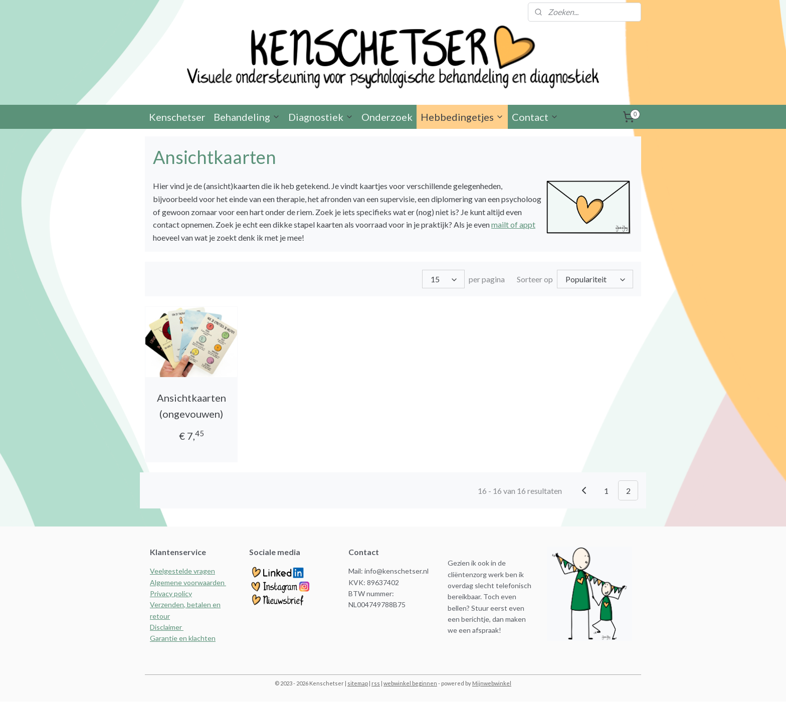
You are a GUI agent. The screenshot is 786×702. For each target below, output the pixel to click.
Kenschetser (177, 118)
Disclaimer (166, 628)
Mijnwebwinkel (491, 683)
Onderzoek (387, 118)
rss (375, 683)
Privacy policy (171, 594)
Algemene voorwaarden (188, 583)
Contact (535, 118)
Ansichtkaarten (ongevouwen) (191, 407)
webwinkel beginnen (410, 683)
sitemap (357, 683)
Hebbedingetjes (462, 118)
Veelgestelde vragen (182, 572)
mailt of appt (513, 225)
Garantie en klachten (183, 639)
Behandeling (247, 118)
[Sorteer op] (595, 280)
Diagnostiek (320, 118)
